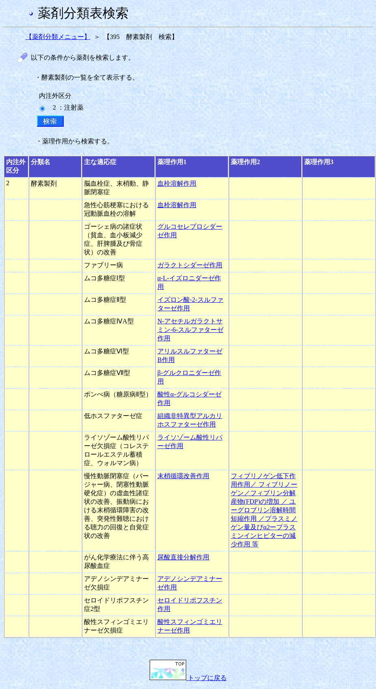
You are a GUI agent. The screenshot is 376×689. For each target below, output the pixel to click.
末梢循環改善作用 (183, 475)
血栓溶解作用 (176, 183)
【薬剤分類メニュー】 (58, 36)
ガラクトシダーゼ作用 (189, 265)
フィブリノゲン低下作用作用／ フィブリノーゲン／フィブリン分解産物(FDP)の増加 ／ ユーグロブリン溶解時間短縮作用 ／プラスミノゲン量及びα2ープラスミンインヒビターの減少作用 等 (264, 510)
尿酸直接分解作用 (183, 557)
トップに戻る (188, 677)
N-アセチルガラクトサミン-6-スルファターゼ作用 (190, 330)
